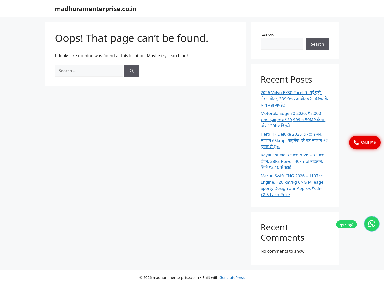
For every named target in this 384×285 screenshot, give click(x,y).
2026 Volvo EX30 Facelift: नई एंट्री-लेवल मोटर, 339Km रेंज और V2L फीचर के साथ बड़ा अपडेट (294, 99)
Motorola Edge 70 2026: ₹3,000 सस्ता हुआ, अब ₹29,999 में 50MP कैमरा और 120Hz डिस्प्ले (293, 119)
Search (267, 35)
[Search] (131, 71)
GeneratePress (232, 277)
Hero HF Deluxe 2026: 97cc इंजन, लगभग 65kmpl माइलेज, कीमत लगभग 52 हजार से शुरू (294, 140)
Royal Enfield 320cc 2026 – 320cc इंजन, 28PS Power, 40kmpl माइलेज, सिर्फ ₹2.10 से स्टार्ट (292, 161)
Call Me (365, 142)
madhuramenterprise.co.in (96, 8)
